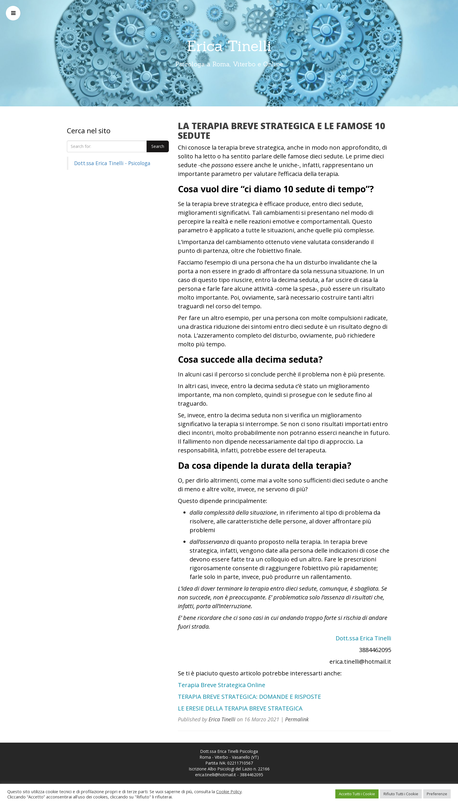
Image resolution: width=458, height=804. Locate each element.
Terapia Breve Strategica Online (221, 685)
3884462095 (251, 774)
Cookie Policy (229, 791)
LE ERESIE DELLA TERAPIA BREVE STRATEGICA (240, 708)
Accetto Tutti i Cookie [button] (357, 793)
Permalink (297, 719)
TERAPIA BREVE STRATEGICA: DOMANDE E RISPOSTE (249, 697)
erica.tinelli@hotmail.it (215, 774)
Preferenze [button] (437, 793)
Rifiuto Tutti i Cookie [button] (401, 793)
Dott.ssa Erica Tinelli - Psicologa (112, 163)
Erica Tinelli (229, 46)
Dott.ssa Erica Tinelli (363, 638)
